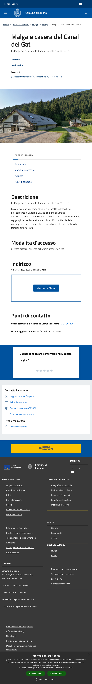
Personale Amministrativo (18, 509)
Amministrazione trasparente (19, 626)
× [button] (89, 655)
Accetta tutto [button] (35, 673)
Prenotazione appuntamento (64, 569)
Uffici (8, 495)
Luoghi (35, 24)
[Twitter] (79, 468)
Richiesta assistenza (60, 583)
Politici (9, 504)
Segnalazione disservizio (62, 574)
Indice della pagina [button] (23, 155)
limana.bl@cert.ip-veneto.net (20, 599)
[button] (46, 679)
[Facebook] (72, 468)
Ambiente (10, 542)
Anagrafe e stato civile (61, 485)
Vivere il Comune (21, 24)
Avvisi (54, 538)
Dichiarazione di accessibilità (19, 641)
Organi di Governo (14, 485)
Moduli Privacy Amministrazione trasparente (21, 647)
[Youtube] (72, 472)
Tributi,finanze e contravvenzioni (21, 537)
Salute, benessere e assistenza (20, 547)
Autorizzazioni (12, 552)
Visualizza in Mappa (46, 288)
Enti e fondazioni (14, 499)
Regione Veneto (11, 3)
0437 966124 (67, 323)
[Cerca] (86, 13)
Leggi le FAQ (57, 578)
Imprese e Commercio (61, 495)
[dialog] (46, 668)
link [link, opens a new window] (72, 668)
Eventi (54, 555)
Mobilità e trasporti (60, 504)
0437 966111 (24, 585)
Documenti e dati (14, 514)
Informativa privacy (15, 631)
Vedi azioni (18, 65)
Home (6, 24)
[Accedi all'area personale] (80, 4)
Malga (45, 24)
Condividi (17, 59)
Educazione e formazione (17, 528)
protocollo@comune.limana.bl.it (21, 606)
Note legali (11, 636)
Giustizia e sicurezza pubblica (19, 533)
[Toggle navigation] (5, 12)
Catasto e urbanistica (61, 499)
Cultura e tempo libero (61, 490)
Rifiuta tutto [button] (56, 673)
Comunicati (56, 533)
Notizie (54, 528)
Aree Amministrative (15, 490)
